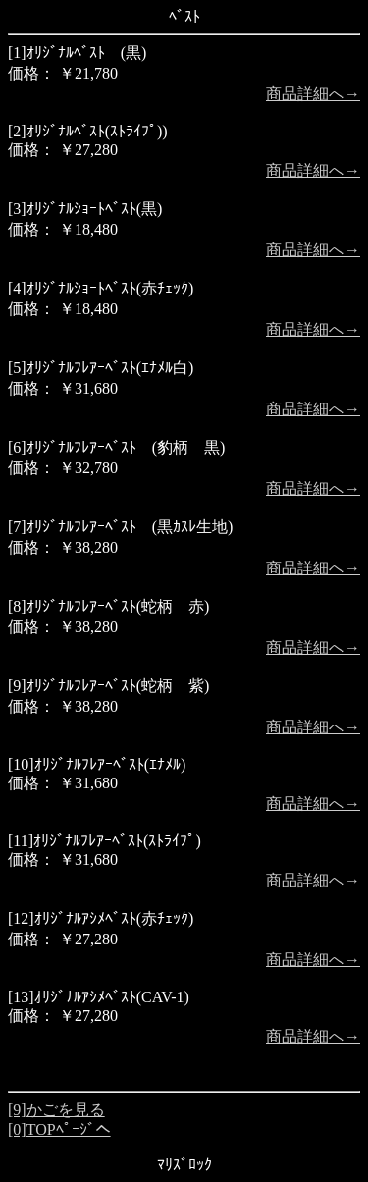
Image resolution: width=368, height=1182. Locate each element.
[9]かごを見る (56, 1109)
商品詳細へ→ (313, 93)
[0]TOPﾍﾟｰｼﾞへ (59, 1129)
